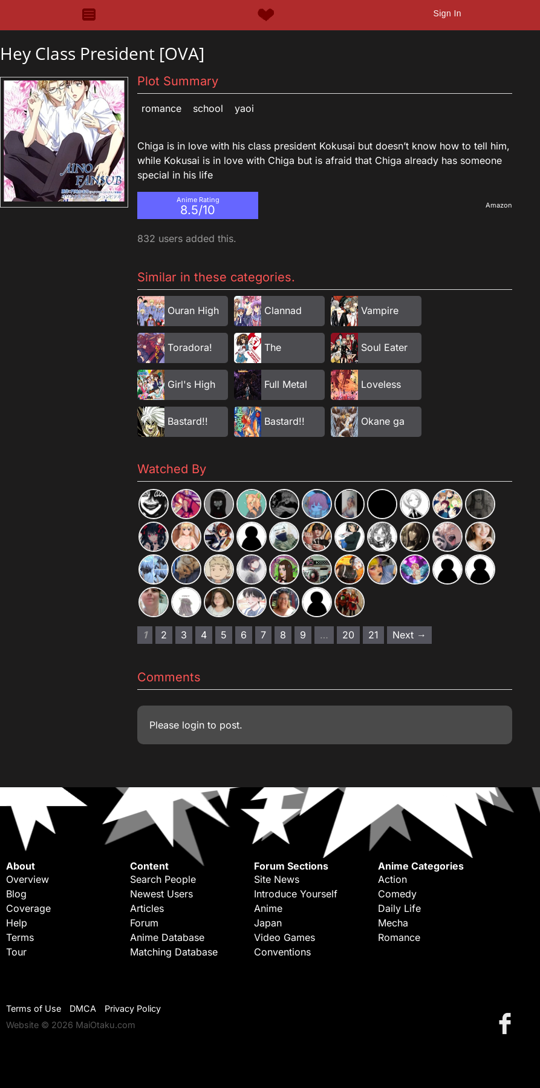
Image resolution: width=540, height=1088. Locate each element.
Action (392, 879)
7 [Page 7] (263, 635)
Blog (16, 894)
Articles (147, 908)
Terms (20, 937)
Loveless (381, 384)
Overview (27, 879)
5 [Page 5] (224, 635)
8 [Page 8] (283, 635)
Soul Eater (384, 347)
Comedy (397, 894)
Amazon (499, 205)
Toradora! (190, 347)
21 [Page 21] (373, 635)
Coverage (28, 908)
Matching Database (174, 952)
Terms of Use (33, 1008)
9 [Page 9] (303, 635)
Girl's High (191, 384)
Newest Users (161, 894)
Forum (144, 923)
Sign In (447, 13)
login (193, 725)
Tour (16, 952)
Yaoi (244, 108)
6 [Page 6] (244, 635)
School (208, 108)
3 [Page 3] (184, 635)
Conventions (282, 952)
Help (16, 923)
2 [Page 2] (164, 635)
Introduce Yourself (295, 894)
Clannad (283, 310)
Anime (268, 908)
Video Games (284, 937)
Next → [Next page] (409, 635)
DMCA (83, 1008)
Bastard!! (188, 421)
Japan (268, 923)
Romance (161, 108)
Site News (276, 879)
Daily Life (399, 908)
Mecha (393, 923)
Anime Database (167, 937)
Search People (163, 879)
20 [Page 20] (348, 635)
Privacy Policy (133, 1008)
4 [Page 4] (204, 635)
